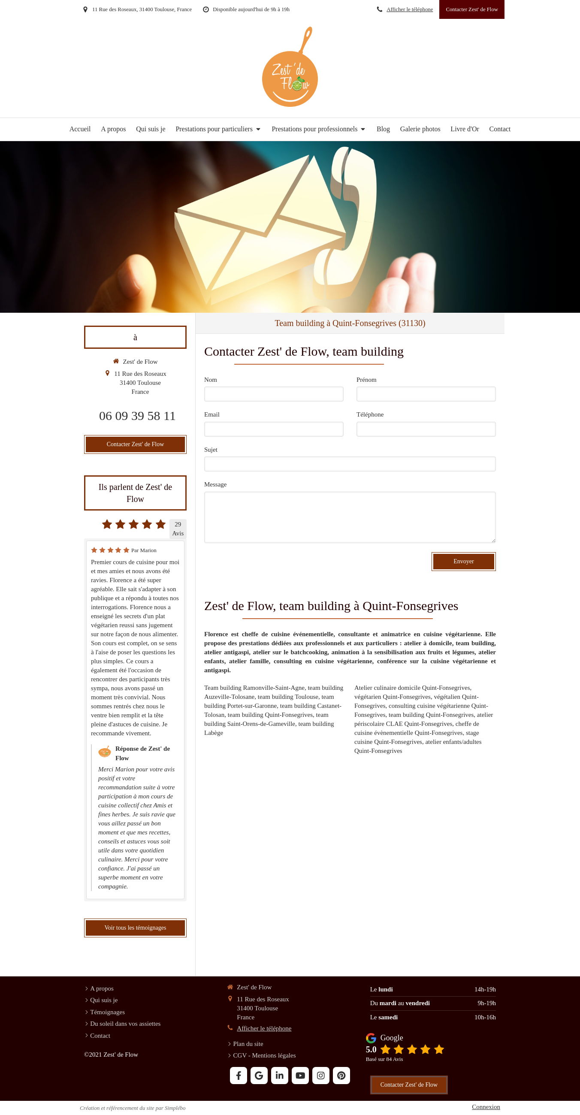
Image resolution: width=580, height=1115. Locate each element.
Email (212, 414)
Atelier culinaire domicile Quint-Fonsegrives (412, 687)
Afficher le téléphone (410, 9)
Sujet (211, 449)
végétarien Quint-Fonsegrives (392, 696)
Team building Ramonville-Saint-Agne (254, 687)
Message (215, 484)
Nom (210, 379)
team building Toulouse (288, 696)
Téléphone (370, 414)
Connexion (486, 1106)
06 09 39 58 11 (137, 415)
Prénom (366, 379)
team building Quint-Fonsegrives (270, 714)
